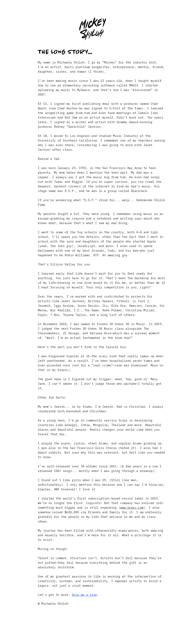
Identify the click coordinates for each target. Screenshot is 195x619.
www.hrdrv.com (131, 507)
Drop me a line (84, 595)
